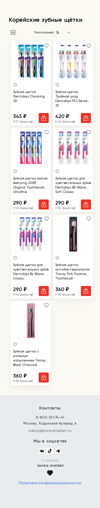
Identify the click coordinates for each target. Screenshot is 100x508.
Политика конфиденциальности (50, 482)
